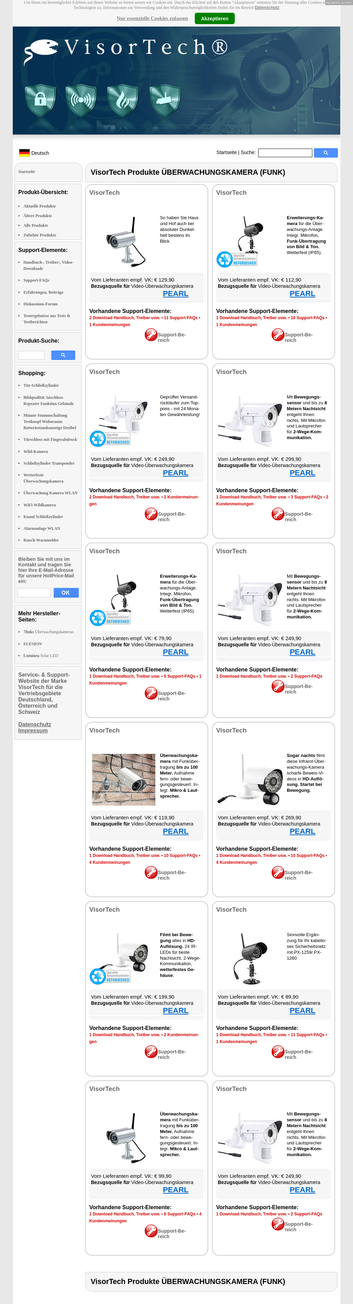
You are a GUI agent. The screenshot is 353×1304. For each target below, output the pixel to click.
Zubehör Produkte (39, 235)
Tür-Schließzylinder (41, 385)
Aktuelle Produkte (39, 206)
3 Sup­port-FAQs (306, 497)
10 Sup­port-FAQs (307, 317)
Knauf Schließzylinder (43, 516)
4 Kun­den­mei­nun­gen (109, 862)
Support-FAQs (36, 280)
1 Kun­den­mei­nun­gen (109, 324)
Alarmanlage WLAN (41, 528)
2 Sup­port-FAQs (306, 676)
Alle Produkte (35, 225)
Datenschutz (267, 7)
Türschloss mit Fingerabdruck (50, 439)
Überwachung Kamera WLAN (50, 493)
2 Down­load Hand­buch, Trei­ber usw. (124, 317)
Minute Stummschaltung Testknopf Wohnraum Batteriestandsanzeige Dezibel (49, 421)
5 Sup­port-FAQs (179, 676)
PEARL (176, 293)
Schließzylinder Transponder (48, 463)
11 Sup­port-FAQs (181, 317)
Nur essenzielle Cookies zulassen (152, 18)
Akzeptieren (214, 18)
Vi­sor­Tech (104, 192)
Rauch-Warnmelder (41, 540)
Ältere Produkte (37, 215)
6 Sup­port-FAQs (179, 1214)
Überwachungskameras (48, 631)
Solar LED (40, 655)
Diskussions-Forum (40, 304)
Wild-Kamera (35, 451)
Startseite (226, 152)
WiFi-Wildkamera (39, 505)
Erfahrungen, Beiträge (43, 292)
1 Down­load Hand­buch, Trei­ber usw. (251, 317)
